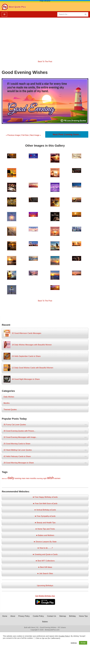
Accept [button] (83, 643)
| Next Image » (35, 135)
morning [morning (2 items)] (40, 479)
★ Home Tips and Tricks (45, 529)
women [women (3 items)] (57, 479)
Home (10, 617)
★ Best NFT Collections (45, 561)
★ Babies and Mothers (45, 536)
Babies (51, 622)
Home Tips (40, 622)
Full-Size (25, 135)
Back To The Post (45, 62)
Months (7, 403)
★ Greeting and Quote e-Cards (45, 555)
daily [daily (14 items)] (10, 478)
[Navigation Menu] (4, 14)
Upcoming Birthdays (45, 586)
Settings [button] (74, 643)
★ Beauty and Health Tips (45, 523)
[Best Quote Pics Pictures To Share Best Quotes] (14, 7)
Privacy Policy (30, 617)
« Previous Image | (14, 135)
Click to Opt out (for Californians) (48, 638)
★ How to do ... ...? (45, 549)
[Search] (70, 14)
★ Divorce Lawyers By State (45, 542)
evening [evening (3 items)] (18, 479)
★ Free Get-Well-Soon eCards (45, 504)
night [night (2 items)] (45, 479)
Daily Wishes (9, 397)
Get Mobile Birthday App (45, 597)
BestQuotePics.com (52, 630)
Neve (33, 628)
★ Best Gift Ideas (45, 568)
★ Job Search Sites (45, 574)
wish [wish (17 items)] (50, 478)
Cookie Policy (44, 617)
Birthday (78, 617)
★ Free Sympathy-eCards (45, 517)
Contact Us (57, 617)
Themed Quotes (10, 410)
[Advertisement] (45, 37)
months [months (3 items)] (33, 479)
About (18, 617)
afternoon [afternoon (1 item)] (4, 479)
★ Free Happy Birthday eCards (45, 498)
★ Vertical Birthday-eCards (45, 510)
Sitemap (68, 617)
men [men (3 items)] (28, 479)
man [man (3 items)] (23, 479)
